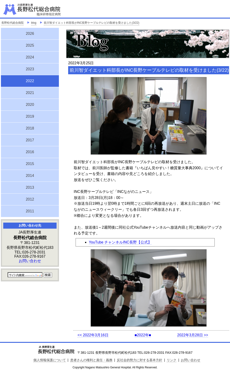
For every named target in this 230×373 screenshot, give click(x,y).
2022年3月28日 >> (192, 335)
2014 (30, 176)
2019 (30, 116)
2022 (30, 80)
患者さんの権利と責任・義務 (91, 360)
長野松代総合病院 (12, 22)
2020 (30, 105)
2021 (30, 93)
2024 (30, 57)
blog (33, 22)
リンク (171, 360)
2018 (30, 128)
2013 (30, 187)
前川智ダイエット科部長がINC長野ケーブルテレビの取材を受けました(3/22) (91, 22)
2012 (30, 199)
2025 (30, 45)
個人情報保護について (49, 360)
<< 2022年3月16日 (92, 335)
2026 (30, 34)
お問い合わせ (30, 261)
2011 (30, 211)
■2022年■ (143, 335)
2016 (30, 152)
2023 (30, 69)
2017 (30, 140)
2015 (30, 164)
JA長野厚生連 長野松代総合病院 (46, 9)
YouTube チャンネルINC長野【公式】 (120, 242)
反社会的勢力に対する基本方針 (139, 360)
